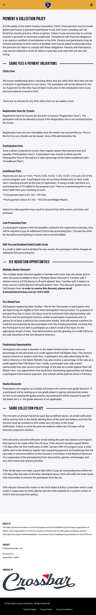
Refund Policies (30, 609)
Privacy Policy (46, 609)
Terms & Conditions (64, 609)
